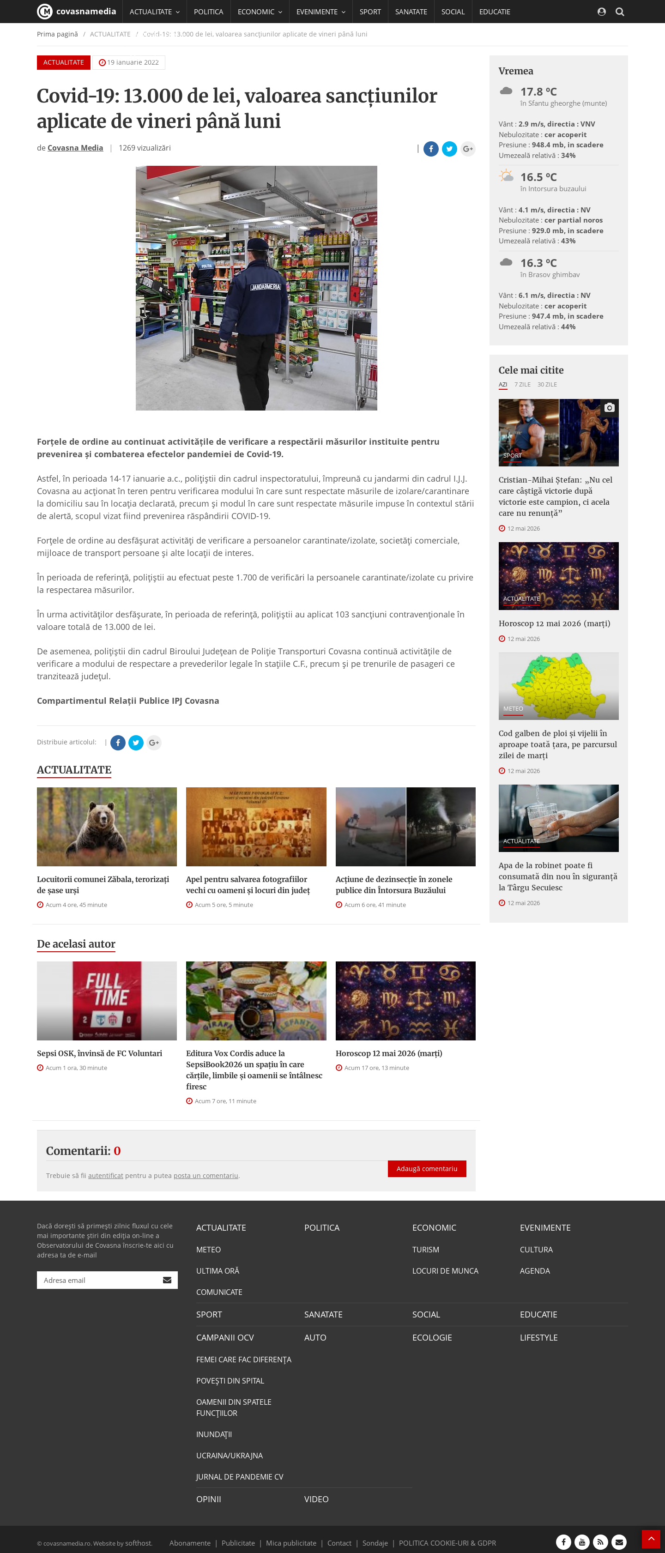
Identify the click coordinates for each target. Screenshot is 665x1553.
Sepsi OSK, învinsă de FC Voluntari (99, 1053)
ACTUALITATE (74, 769)
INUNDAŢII (214, 1430)
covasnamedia (76, 11)
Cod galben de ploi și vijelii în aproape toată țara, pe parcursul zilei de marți (558, 723)
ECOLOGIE (429, 1334)
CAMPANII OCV (221, 1334)
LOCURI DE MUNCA (445, 1269)
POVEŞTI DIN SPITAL (230, 1377)
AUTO (314, 1334)
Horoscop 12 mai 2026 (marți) (389, 1053)
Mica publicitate (296, 1536)
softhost (136, 1536)
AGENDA (535, 1269)
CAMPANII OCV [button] (158, 34)
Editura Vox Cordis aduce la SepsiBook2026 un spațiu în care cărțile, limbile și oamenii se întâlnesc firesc (254, 1070)
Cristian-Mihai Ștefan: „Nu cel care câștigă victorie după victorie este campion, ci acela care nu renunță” (556, 488)
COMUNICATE (219, 1291)
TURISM (425, 1248)
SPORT (370, 11)
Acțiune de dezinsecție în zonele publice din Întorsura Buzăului (394, 885)
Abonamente (206, 1536)
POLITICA (209, 11)
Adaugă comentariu (427, 1158)
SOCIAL (453, 11)
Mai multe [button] (150, 57)
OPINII (207, 1494)
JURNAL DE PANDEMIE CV (240, 1473)
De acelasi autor (76, 943)
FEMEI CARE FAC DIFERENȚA (243, 1355)
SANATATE (411, 11)
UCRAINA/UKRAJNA (229, 1451)
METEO (513, 690)
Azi (503, 384)
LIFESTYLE (537, 1334)
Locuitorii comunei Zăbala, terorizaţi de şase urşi (103, 885)
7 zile (522, 384)
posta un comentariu (206, 1175)
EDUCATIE (494, 11)
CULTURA (536, 1248)
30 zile (547, 384)
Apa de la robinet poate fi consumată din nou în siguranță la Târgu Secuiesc (558, 849)
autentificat (105, 1175)
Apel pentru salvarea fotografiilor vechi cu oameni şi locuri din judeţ (248, 885)
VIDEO (315, 1494)
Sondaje (372, 1536)
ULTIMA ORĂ (217, 1269)
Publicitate (249, 1536)
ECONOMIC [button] (260, 11)
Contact (340, 1536)
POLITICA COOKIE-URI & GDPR (435, 1536)
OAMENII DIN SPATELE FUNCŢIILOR (234, 1403)
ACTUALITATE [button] (155, 11)
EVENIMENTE (542, 1227)
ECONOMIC (431, 1227)
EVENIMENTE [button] (320, 11)
